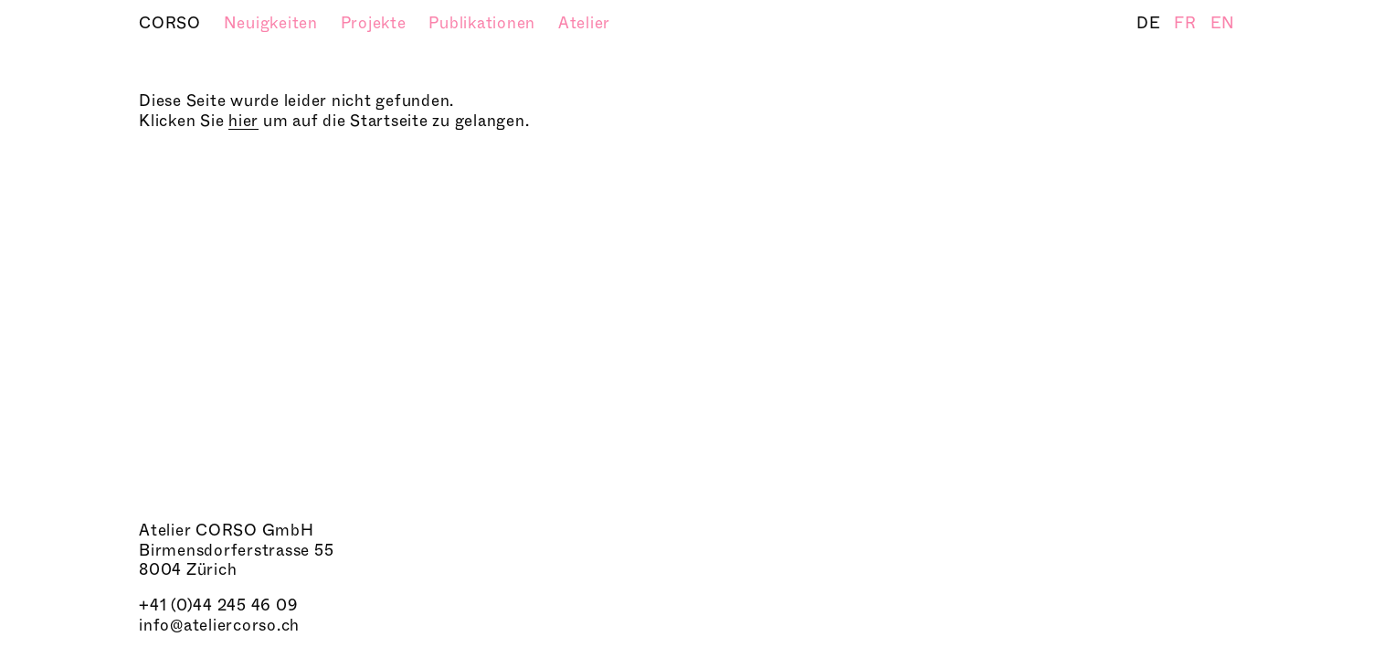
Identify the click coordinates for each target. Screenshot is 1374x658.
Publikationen (484, 23)
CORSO (172, 23)
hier (243, 121)
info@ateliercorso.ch (219, 625)
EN (1223, 23)
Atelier (584, 23)
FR (1187, 23)
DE (1150, 23)
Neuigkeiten (273, 23)
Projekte (376, 23)
